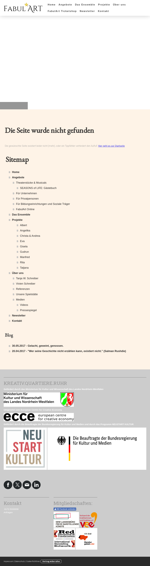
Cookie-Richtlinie (32, 561)
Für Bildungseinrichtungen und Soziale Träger (43, 203)
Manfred (25, 257)
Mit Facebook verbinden (65, 509)
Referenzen (23, 289)
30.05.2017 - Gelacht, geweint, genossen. (37, 345)
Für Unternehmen (26, 193)
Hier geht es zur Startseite (111, 145)
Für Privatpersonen (27, 198)
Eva (22, 241)
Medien (20, 299)
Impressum (8, 561)
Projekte (104, 4)
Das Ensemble (85, 4)
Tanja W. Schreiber (27, 278)
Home (52, 4)
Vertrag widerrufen (51, 561)
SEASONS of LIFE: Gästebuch (38, 188)
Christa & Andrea (30, 235)
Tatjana (24, 267)
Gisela (24, 246)
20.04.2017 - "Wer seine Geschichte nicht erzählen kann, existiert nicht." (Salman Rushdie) (69, 351)
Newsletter (87, 11)
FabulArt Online (25, 209)
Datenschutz (19, 561)
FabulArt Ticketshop (62, 11)
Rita (22, 262)
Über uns (119, 4)
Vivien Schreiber (25, 283)
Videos (24, 304)
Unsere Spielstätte (27, 294)
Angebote (65, 4)
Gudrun (24, 251)
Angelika (25, 230)
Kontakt (103, 11)
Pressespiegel (28, 310)
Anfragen (8, 512)
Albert (23, 225)
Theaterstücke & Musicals (31, 182)
